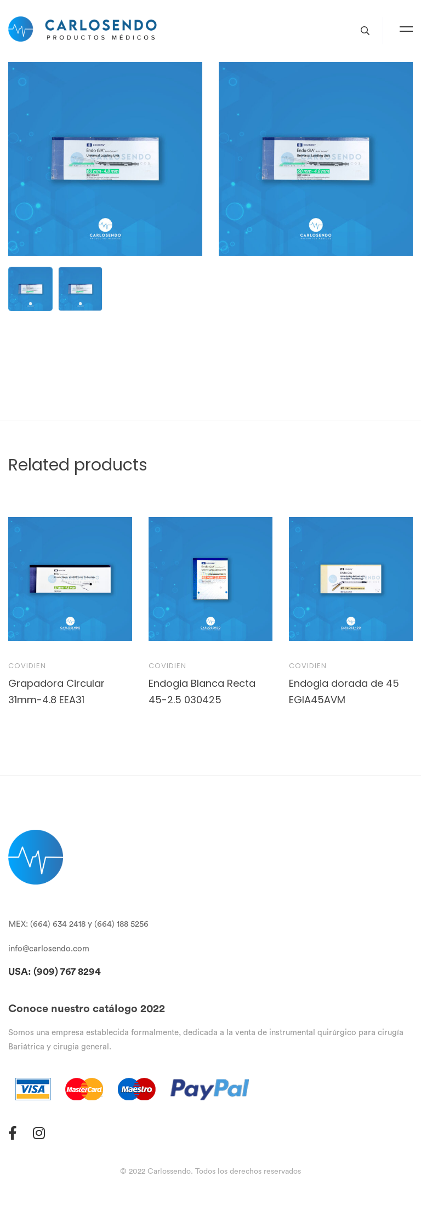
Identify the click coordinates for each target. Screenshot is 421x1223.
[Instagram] (39, 1132)
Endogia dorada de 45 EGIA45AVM (344, 691)
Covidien (27, 666)
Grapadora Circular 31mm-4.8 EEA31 (56, 691)
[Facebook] (13, 1132)
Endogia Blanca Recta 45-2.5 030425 (202, 691)
